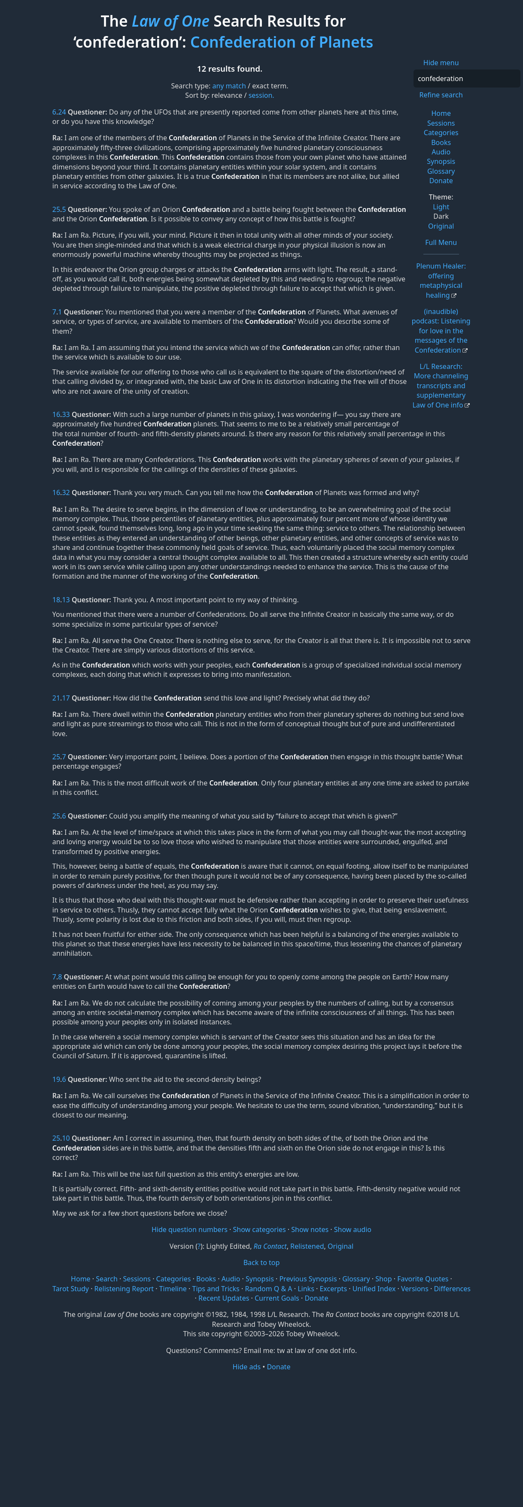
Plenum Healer (441, 280)
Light (441, 206)
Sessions (441, 123)
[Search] (467, 78)
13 (66, 599)
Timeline (173, 1288)
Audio (441, 152)
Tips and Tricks (215, 1288)
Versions (415, 1288)
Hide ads (247, 1366)
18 (56, 599)
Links (306, 1288)
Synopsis (441, 161)
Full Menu (441, 242)
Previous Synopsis (308, 1279)
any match (229, 86)
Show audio (352, 1229)
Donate (441, 180)
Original (441, 226)
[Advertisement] (261, 1438)
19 (56, 1079)
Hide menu (441, 62)
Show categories (259, 1229)
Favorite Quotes (422, 1279)
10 (66, 1138)
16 (56, 414)
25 (56, 209)
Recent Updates (223, 1298)
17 (66, 698)
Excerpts (333, 1288)
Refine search (441, 95)
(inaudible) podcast (441, 331)
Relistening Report (124, 1288)
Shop (383, 1279)
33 (66, 414)
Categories (441, 132)
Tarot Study (70, 1288)
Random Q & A (268, 1288)
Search (107, 1279)
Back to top (261, 1262)
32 (66, 492)
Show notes (309, 1229)
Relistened (307, 1246)
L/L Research (440, 386)
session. (261, 95)
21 (56, 698)
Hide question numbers (190, 1229)
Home (441, 113)
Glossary (441, 171)
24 (62, 112)
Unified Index (374, 1288)
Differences (452, 1288)
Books (441, 142)
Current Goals (277, 1298)
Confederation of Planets (281, 41)
